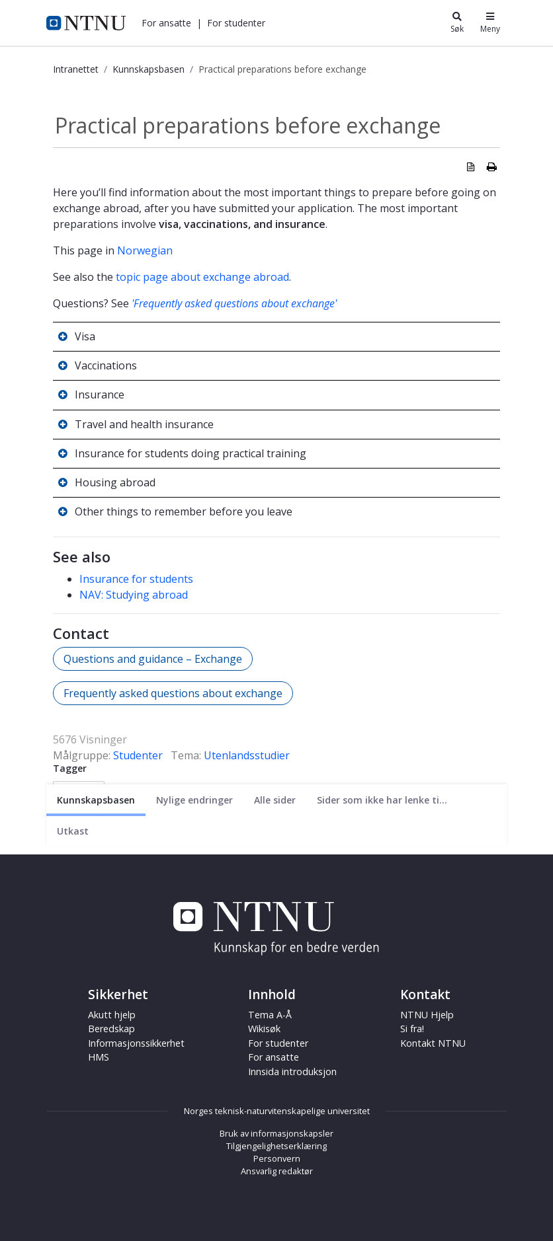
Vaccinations (106, 365)
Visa (85, 336)
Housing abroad (115, 482)
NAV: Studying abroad (133, 594)
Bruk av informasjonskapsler (276, 1133)
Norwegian (145, 250)
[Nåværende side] (96, 799)
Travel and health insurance (144, 424)
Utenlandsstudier (247, 755)
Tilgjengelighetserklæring (276, 1146)
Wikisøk (264, 1028)
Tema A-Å (270, 1014)
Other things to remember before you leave (183, 511)
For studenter (236, 23)
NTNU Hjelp (427, 1014)
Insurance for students (136, 579)
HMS (98, 1057)
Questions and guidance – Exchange (153, 659)
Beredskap (111, 1028)
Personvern (276, 1158)
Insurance (99, 394)
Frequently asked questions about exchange (173, 693)
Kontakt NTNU (433, 1043)
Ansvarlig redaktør (277, 1171)
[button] (166, 23)
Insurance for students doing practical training (190, 453)
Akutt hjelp (112, 1014)
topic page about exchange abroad (202, 277)
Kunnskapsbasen (148, 69)
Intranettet (76, 69)
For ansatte (166, 23)
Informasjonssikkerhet (136, 1043)
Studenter (138, 755)
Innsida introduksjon (292, 1071)
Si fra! (412, 1028)
